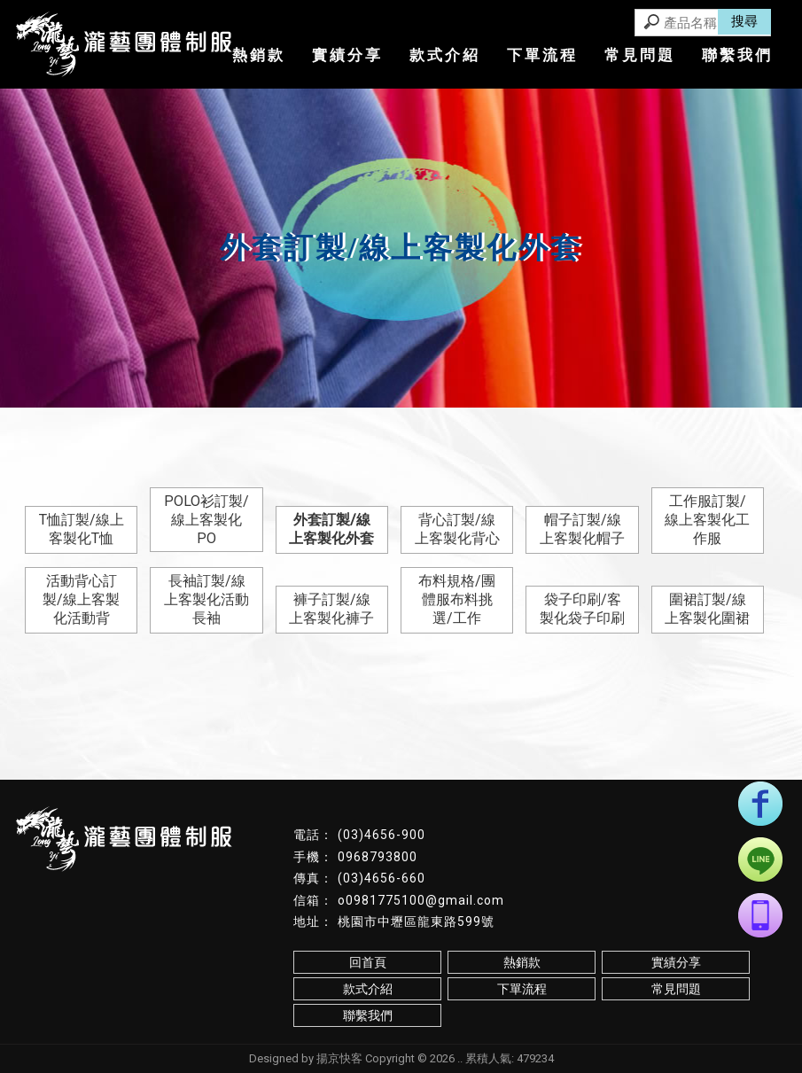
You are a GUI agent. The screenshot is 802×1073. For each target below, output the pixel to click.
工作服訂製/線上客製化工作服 (707, 520)
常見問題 (639, 55)
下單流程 (542, 55)
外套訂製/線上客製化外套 (331, 529)
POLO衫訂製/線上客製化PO (206, 520)
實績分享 (347, 55)
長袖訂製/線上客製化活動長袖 (206, 599)
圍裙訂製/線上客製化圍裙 (707, 608)
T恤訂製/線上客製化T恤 (81, 529)
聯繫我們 (737, 55)
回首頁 (367, 962)
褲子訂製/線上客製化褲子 (331, 608)
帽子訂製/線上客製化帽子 (582, 529)
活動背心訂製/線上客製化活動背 (81, 599)
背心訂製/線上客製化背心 (457, 529)
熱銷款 (258, 55)
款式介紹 (444, 55)
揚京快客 (339, 1058)
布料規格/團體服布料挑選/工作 (456, 599)
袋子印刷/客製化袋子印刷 (582, 608)
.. (460, 1058)
